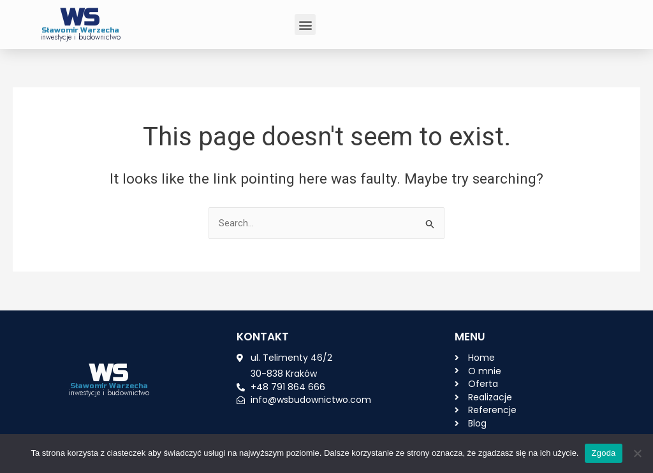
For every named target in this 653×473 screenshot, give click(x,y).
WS (80, 18)
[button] (305, 24)
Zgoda (603, 453)
